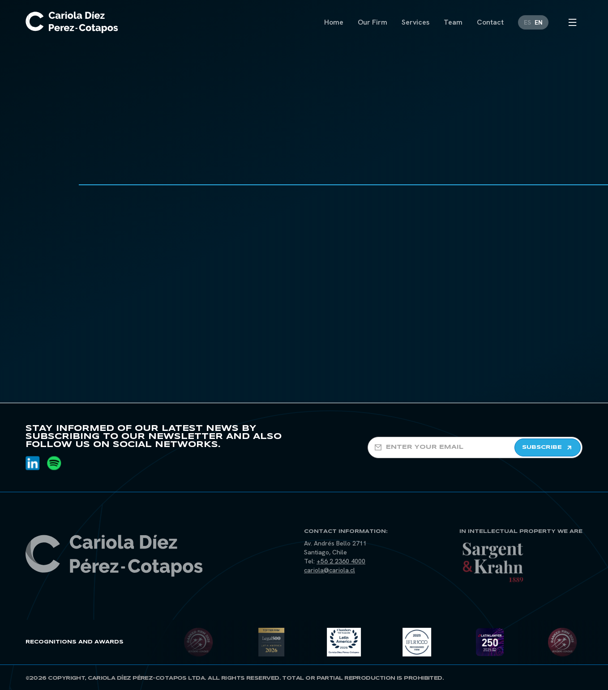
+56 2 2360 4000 (341, 561)
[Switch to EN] (538, 22)
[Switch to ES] (527, 22)
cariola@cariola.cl (329, 570)
